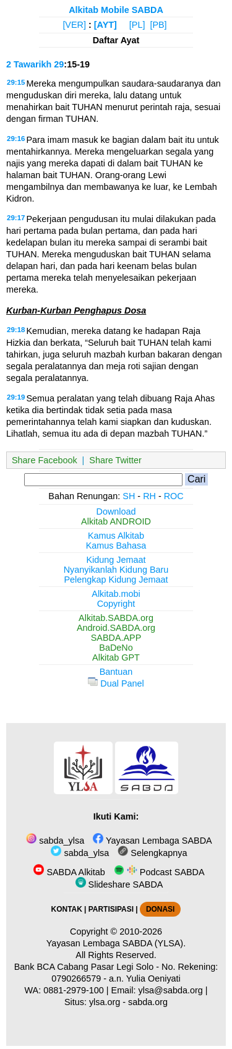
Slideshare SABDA (119, 884)
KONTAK (66, 909)
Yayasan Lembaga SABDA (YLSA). (116, 943)
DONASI (160, 909)
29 (59, 64)
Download (116, 511)
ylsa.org (104, 1002)
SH (128, 496)
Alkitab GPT (116, 657)
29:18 (16, 329)
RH (149, 496)
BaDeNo (115, 648)
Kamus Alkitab (116, 536)
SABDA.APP (116, 638)
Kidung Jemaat (116, 560)
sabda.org (148, 1002)
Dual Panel (116, 683)
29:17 (16, 217)
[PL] (137, 25)
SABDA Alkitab (69, 872)
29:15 (16, 82)
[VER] (74, 25)
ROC (174, 496)
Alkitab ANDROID (116, 521)
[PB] (158, 25)
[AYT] (105, 25)
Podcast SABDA (159, 872)
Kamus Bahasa (116, 545)
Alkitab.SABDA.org (116, 618)
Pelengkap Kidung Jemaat (116, 579)
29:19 (16, 397)
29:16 (16, 138)
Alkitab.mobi (116, 594)
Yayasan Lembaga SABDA (152, 841)
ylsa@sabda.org (171, 990)
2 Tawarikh (28, 64)
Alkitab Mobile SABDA (116, 10)
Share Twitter (115, 460)
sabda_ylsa (55, 841)
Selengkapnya (152, 853)
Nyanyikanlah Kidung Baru (116, 570)
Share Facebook (44, 460)
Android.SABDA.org (116, 628)
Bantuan (116, 672)
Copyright (116, 604)
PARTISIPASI (111, 909)
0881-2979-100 (73, 990)
